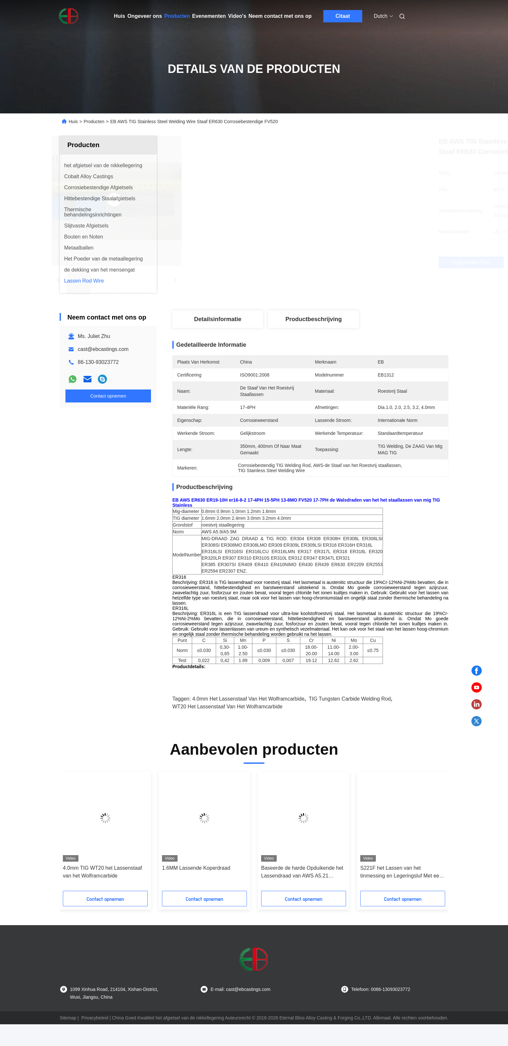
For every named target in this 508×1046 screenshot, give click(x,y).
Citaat (343, 16)
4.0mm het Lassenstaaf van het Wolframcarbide (248, 720)
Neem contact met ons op (280, 16)
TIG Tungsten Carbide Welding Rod (350, 720)
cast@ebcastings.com (103, 349)
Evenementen (209, 16)
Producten (177, 16)
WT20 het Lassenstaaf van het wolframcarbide (227, 728)
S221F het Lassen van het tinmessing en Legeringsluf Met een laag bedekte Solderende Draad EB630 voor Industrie (401, 894)
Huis (119, 16)
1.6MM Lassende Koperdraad (196, 889)
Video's (237, 16)
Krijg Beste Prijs (345, 262)
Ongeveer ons (144, 16)
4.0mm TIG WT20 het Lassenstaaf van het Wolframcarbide (102, 893)
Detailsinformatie (217, 319)
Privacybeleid (94, 1039)
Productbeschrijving (313, 319)
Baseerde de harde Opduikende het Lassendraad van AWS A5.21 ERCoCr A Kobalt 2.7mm (302, 894)
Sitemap (68, 1039)
